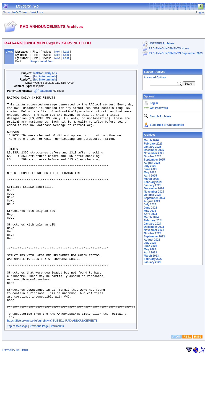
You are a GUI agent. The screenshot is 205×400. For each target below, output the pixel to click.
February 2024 (153, 220)
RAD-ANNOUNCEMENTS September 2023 (176, 53)
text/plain (46, 90)
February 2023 (153, 258)
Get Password (159, 108)
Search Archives (154, 71)
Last (66, 51)
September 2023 (154, 236)
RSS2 (197, 381)
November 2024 (154, 191)
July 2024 (150, 204)
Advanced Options (155, 77)
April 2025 (150, 175)
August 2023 (152, 239)
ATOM (176, 381)
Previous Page (39, 370)
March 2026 (151, 140)
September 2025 (154, 159)
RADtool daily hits (45, 73)
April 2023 (150, 252)
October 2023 (152, 233)
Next (57, 51)
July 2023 (150, 242)
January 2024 (152, 223)
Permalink (57, 370)
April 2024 (150, 214)
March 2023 (151, 255)
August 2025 (152, 162)
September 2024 (154, 198)
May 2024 (150, 210)
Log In (154, 103)
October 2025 (152, 156)
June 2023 (150, 246)
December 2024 (154, 188)
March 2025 (151, 178)
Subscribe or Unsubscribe (167, 124)
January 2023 (152, 262)
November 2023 (154, 230)
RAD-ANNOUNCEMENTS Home (169, 48)
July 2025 (150, 166)
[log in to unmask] (45, 76)
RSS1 (187, 381)
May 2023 (150, 249)
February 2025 (153, 182)
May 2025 (150, 172)
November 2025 (154, 153)
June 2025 (150, 169)
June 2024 (150, 207)
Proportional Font (42, 61)
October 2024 (152, 194)
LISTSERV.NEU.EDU (15, 395)
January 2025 (152, 185)
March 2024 (151, 217)
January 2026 (152, 146)
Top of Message (17, 370)
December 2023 (154, 226)
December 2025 (154, 150)
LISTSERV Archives (161, 43)
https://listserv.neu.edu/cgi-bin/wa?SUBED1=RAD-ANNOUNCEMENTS (52, 365)
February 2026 (153, 143)
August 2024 (152, 201)
